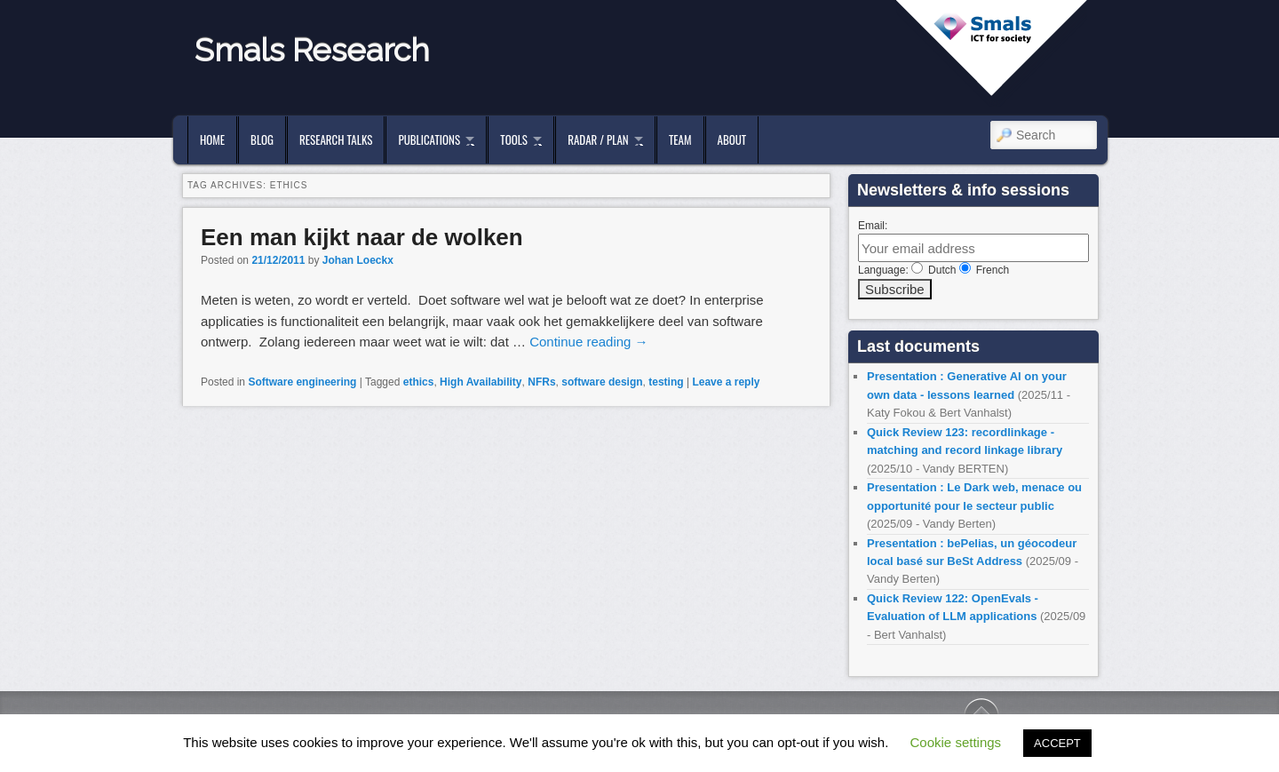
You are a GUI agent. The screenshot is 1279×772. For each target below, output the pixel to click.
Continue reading (588, 341)
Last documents (918, 346)
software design (601, 382)
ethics (418, 382)
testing (665, 382)
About (732, 139)
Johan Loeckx (357, 260)
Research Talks (335, 139)
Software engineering (302, 382)
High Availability (480, 382)
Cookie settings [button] (956, 742)
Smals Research (312, 49)
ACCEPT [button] (1057, 743)
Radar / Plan (598, 139)
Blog (262, 139)
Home (212, 139)
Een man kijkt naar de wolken (362, 237)
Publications (429, 139)
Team (680, 139)
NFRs (541, 382)
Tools (514, 139)
